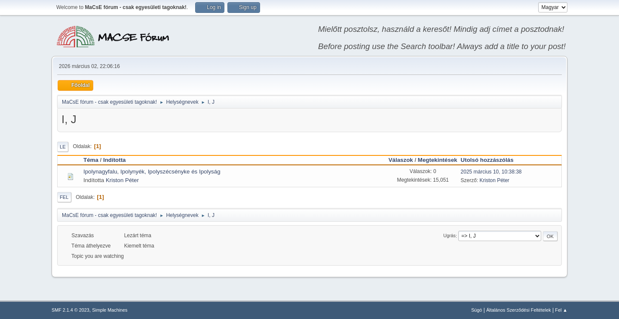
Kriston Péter (122, 180)
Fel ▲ (561, 310)
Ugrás (449, 235)
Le (63, 146)
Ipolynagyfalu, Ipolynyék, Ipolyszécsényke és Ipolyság (152, 171)
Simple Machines (109, 310)
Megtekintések (437, 160)
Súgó (476, 310)
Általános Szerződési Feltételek (518, 310)
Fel (64, 197)
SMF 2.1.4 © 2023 (70, 310)
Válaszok (401, 160)
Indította (114, 160)
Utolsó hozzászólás (491, 160)
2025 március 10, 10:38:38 (491, 172)
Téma (90, 160)
